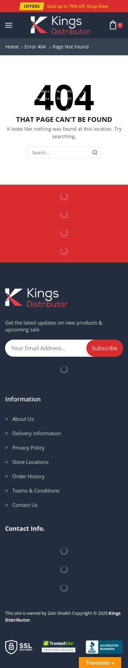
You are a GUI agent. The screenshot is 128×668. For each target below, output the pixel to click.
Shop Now (97, 6)
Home (12, 46)
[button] (31, 6)
